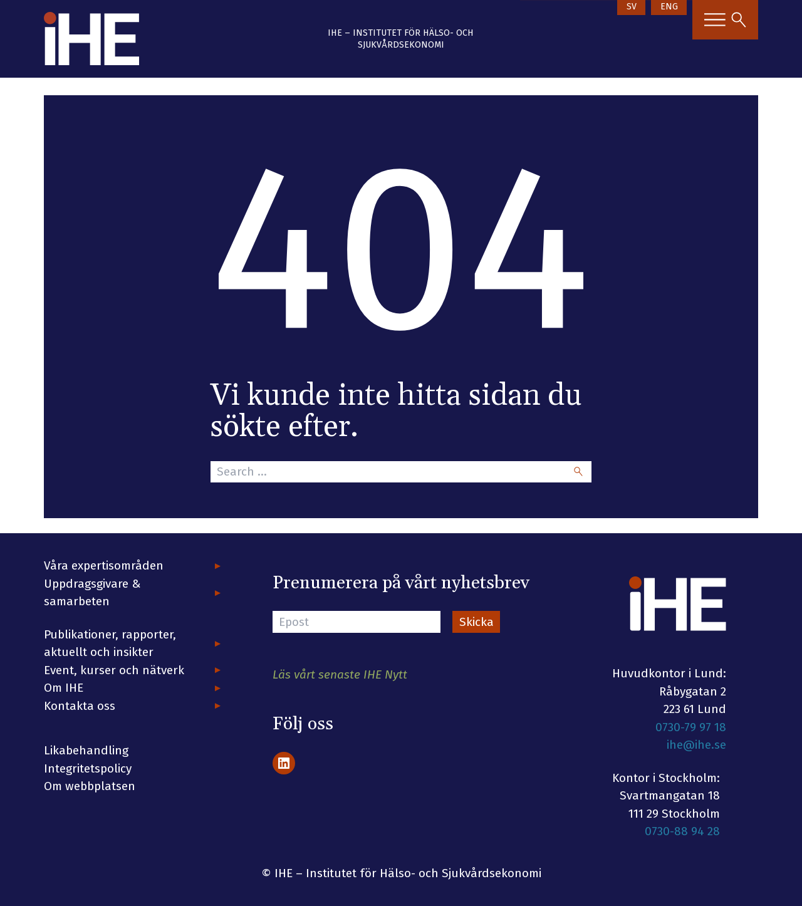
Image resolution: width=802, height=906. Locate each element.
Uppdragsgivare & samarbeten (92, 592)
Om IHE (63, 687)
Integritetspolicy (88, 768)
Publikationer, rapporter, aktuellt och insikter (110, 643)
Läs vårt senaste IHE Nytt (340, 674)
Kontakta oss (79, 706)
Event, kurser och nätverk (114, 670)
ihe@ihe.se (696, 744)
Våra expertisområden (104, 565)
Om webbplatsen (89, 786)
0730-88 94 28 (682, 831)
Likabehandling (86, 750)
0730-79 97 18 (690, 727)
